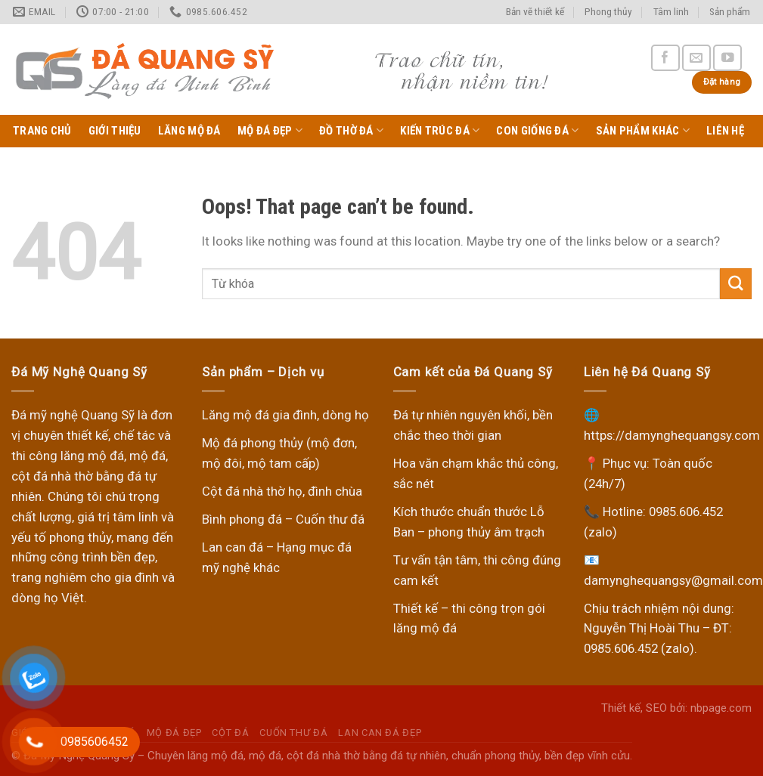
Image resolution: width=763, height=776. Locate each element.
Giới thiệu (114, 131)
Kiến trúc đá (439, 130)
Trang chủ (42, 131)
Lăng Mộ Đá (189, 131)
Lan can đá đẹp (379, 732)
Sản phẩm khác (643, 130)
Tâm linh (671, 11)
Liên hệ (725, 131)
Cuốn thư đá (293, 732)
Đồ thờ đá (351, 130)
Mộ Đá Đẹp (269, 130)
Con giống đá (537, 130)
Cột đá (230, 732)
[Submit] (736, 283)
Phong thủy (608, 11)
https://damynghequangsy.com (672, 435)
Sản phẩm (729, 11)
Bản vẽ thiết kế (535, 11)
